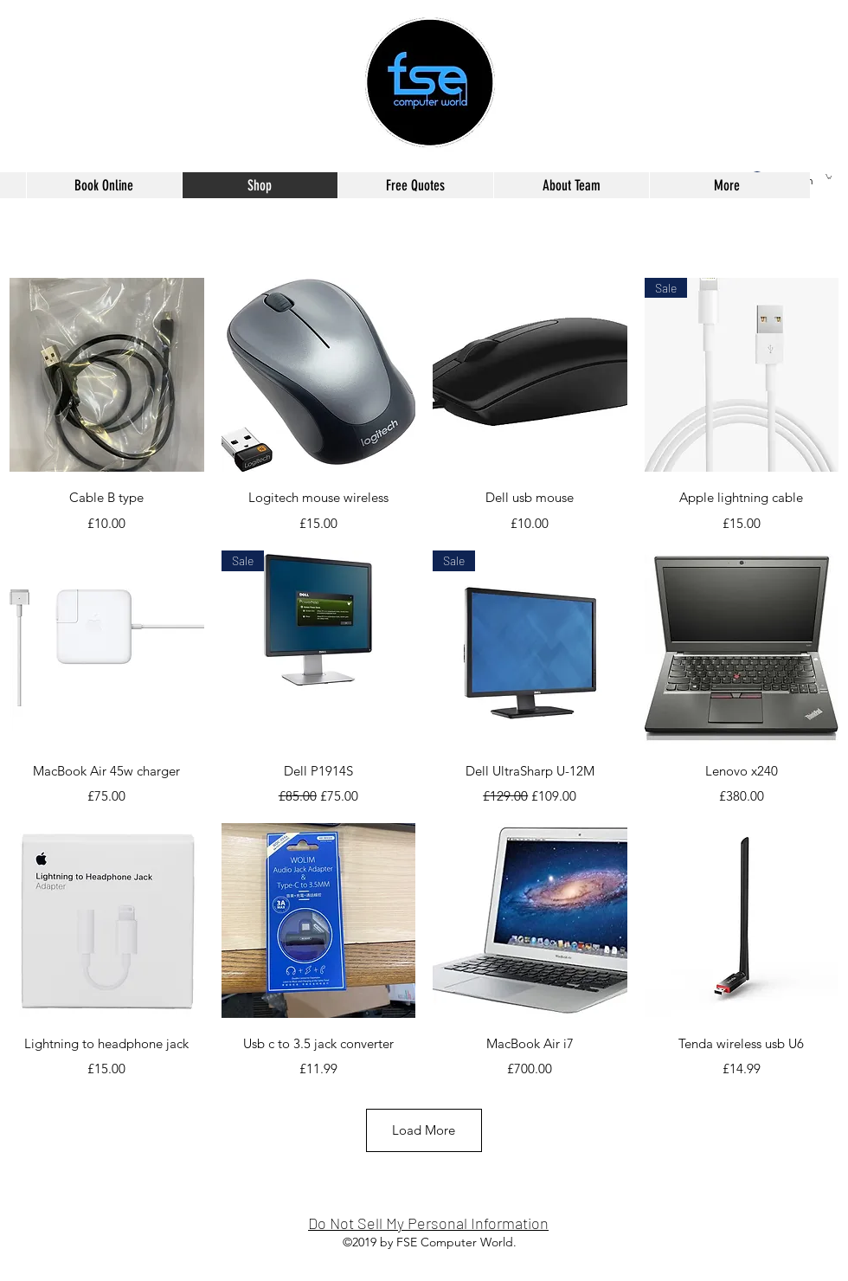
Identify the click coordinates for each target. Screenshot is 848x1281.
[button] (829, 176)
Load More (423, 1130)
